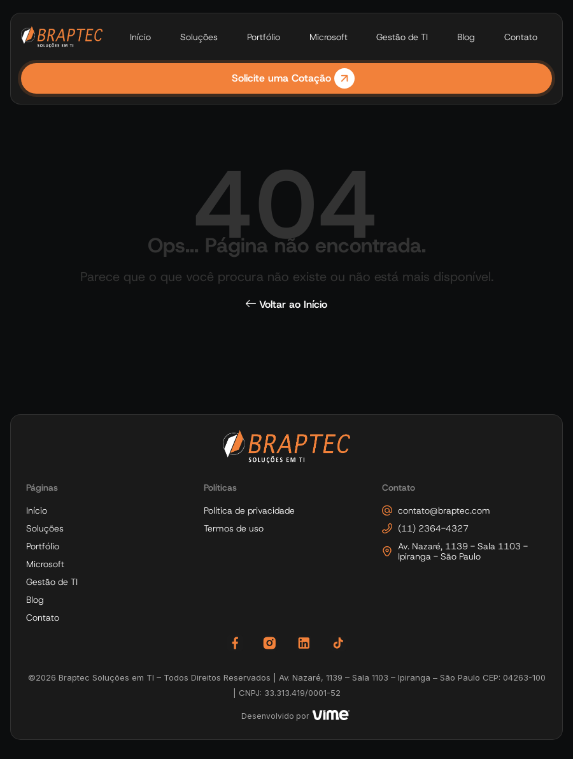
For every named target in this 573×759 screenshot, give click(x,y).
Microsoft (328, 37)
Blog (466, 37)
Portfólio (263, 37)
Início (140, 37)
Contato (520, 37)
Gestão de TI (402, 37)
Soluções (199, 37)
